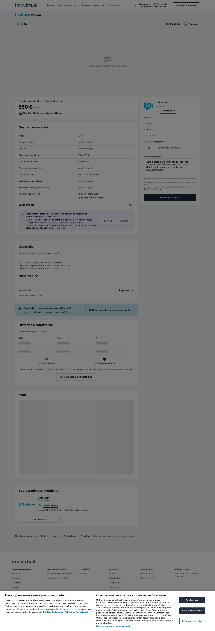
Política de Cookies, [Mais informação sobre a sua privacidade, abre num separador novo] (53, 612)
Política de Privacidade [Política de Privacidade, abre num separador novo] (76, 612)
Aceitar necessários (192, 610)
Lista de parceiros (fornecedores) (113, 626)
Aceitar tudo (192, 600)
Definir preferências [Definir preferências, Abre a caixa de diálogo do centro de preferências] (192, 621)
